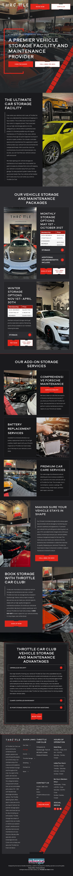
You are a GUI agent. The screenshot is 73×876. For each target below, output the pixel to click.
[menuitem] (29, 745)
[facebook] (55, 809)
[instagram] (58, 809)
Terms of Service (40, 867)
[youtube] (60, 809)
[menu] (68, 5)
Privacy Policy (31, 867)
